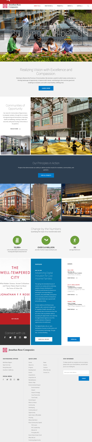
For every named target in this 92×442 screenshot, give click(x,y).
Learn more (46, 88)
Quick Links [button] (33, 350)
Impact (69, 5)
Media (44, 1)
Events (30, 363)
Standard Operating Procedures (37, 439)
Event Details (71, 273)
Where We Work (33, 409)
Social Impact (32, 391)
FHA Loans (34, 414)
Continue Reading (42, 323)
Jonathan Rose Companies (12, 6)
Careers (51, 1)
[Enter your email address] (76, 364)
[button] (46, 56)
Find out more (14, 126)
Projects (59, 5)
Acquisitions (32, 366)
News (44, 353)
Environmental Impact (34, 376)
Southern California (8, 361)
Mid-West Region (7, 353)
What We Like (46, 361)
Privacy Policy (25, 439)
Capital (79, 5)
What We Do (48, 5)
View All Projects (46, 170)
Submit (84, 369)
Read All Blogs (44, 330)
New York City (6, 356)
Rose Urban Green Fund (35, 424)
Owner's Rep (32, 373)
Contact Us (70, 1)
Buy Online (15, 312)
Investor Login (60, 1)
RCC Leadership (35, 416)
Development (32, 361)
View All (74, 330)
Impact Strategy (35, 383)
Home (30, 353)
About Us (36, 5)
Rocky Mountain (7, 358)
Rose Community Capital (35, 411)
